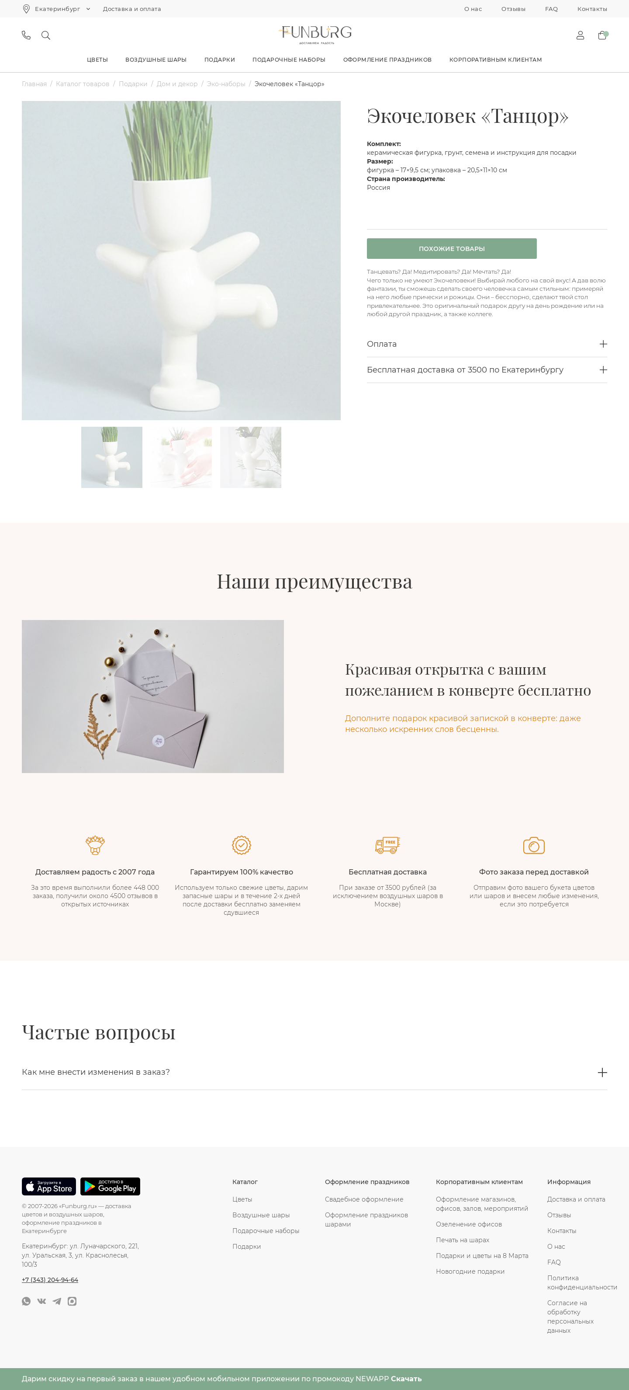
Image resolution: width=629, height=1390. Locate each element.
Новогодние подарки (470, 1271)
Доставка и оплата (132, 8)
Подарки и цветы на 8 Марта (482, 1256)
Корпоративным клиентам (496, 59)
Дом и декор (177, 84)
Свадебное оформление (364, 1199)
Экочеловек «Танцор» (290, 84)
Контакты (592, 8)
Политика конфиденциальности (577, 1282)
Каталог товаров (83, 84)
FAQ (551, 8)
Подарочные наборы (288, 59)
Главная (34, 84)
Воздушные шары (156, 59)
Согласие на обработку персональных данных (570, 1316)
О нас (473, 8)
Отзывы (513, 8)
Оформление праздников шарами (366, 1219)
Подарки (219, 59)
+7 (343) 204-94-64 (50, 1279)
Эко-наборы (226, 84)
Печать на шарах (462, 1240)
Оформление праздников (387, 59)
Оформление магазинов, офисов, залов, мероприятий (482, 1203)
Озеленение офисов (469, 1224)
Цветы (97, 59)
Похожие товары (442, 249)
